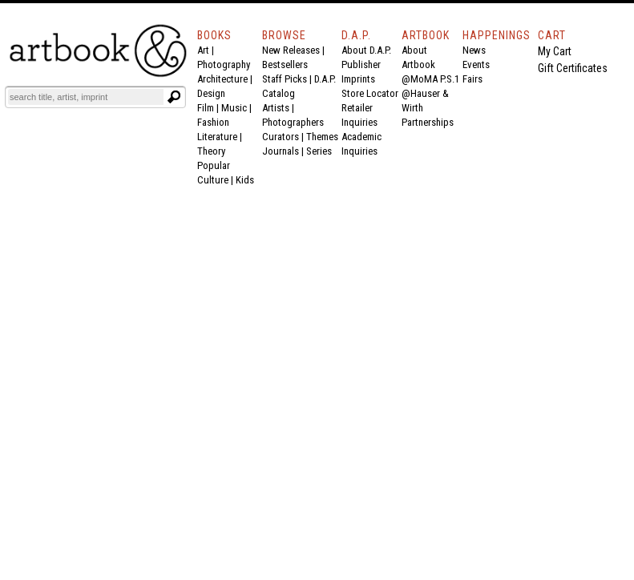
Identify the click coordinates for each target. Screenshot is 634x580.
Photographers (293, 122)
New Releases (291, 50)
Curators (280, 137)
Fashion (213, 122)
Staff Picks (284, 79)
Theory (211, 151)
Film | (209, 108)
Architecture (222, 79)
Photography (223, 64)
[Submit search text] (174, 97)
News (474, 50)
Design (211, 93)
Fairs (472, 79)
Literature (217, 137)
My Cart (554, 51)
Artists (275, 108)
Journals (280, 151)
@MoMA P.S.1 (430, 79)
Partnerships (428, 122)
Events (476, 64)
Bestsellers (285, 64)
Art (203, 50)
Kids (245, 180)
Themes (322, 137)
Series (319, 151)
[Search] (86, 97)
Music (234, 108)
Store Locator (369, 93)
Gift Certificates (573, 68)
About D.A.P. (366, 50)
